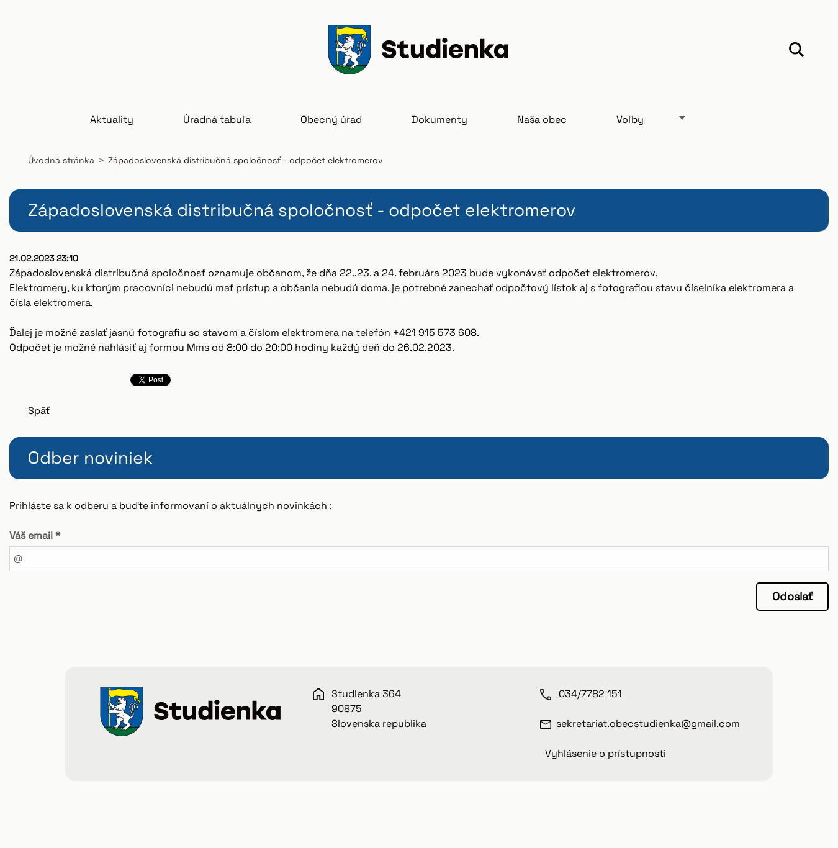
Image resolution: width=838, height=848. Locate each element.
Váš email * (34, 535)
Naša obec (542, 119)
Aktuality (111, 119)
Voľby (630, 119)
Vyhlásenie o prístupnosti (605, 753)
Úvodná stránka (61, 160)
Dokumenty (439, 119)
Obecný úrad (331, 119)
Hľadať (796, 51)
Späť (39, 410)
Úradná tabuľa (217, 119)
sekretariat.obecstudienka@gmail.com (648, 723)
